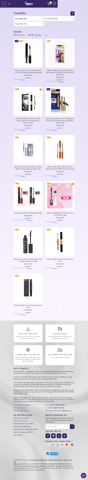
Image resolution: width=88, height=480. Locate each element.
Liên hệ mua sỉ (22, 408)
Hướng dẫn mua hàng (21, 418)
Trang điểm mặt (51, 19)
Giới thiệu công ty (23, 410)
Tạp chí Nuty (18, 435)
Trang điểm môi (20, 24)
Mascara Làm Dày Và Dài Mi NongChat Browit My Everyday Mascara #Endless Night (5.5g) (60, 121)
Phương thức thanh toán (22, 426)
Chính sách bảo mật (20, 421)
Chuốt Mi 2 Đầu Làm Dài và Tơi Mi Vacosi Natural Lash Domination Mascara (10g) (28, 121)
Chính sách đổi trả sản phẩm (23, 423)
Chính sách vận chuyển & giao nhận (26, 429)
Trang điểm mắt (20, 19)
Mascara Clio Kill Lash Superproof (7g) (28, 213)
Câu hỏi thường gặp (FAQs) (23, 432)
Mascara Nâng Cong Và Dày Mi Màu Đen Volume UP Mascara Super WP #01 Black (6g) (60, 72)
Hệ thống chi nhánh (23, 405)
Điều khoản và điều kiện (39, 460)
